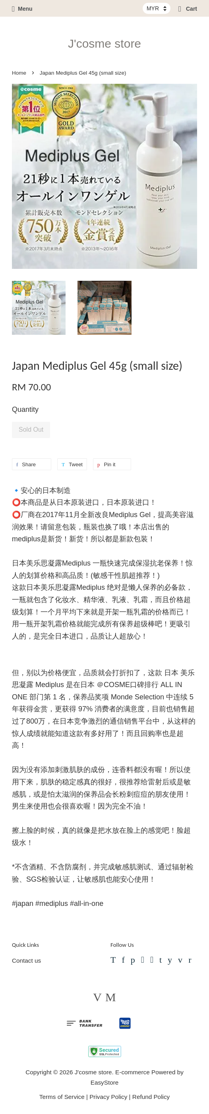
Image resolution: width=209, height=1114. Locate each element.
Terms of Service (62, 1096)
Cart (187, 8)
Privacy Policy (108, 1096)
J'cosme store (104, 43)
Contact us (26, 960)
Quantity (25, 409)
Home (19, 73)
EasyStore (105, 1082)
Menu (22, 8)
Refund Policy (151, 1096)
